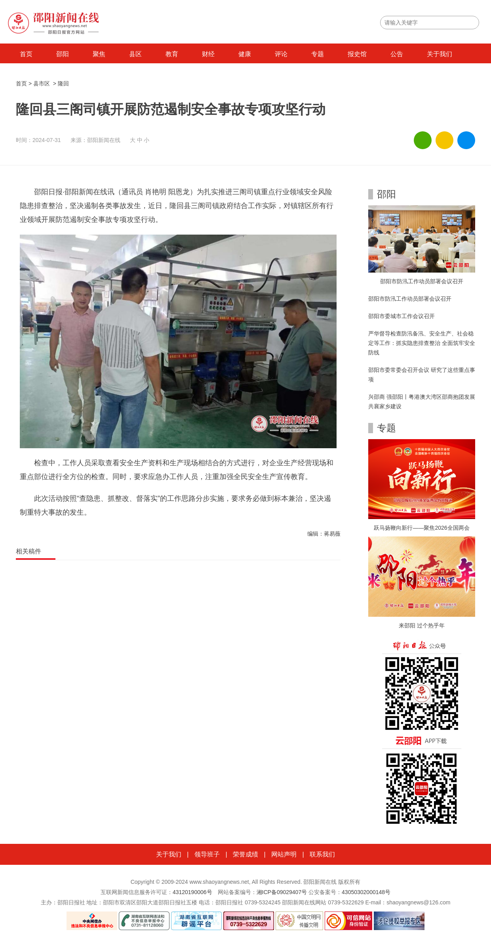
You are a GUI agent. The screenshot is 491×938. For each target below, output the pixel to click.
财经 (208, 54)
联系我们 (322, 854)
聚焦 (99, 54)
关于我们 (439, 54)
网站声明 (284, 854)
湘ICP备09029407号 (282, 892)
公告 (396, 54)
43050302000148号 (366, 892)
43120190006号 (192, 892)
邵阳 (62, 54)
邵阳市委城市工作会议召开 (401, 316)
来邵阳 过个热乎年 (422, 625)
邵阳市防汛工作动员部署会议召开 (421, 281)
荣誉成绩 (245, 854)
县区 (135, 54)
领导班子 (207, 854)
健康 (244, 54)
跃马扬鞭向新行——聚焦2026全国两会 (421, 528)
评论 (281, 54)
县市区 (41, 83)
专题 (317, 54)
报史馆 (357, 54)
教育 (172, 54)
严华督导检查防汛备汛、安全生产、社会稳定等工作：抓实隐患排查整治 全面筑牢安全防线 (421, 343)
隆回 (63, 83)
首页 (26, 54)
